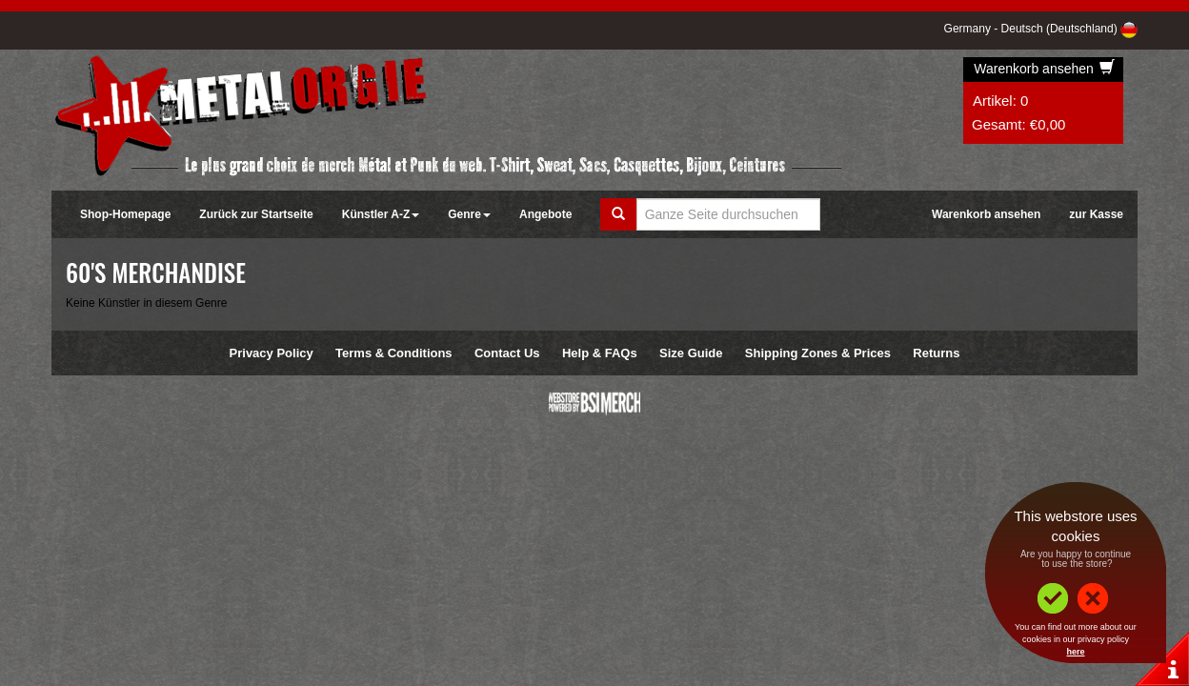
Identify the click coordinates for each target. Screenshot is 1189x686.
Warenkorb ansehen (1044, 68)
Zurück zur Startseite (255, 214)
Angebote (545, 214)
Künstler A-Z (381, 214)
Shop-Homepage (125, 214)
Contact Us (507, 353)
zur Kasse (1096, 214)
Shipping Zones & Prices (818, 353)
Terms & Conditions (394, 353)
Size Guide (690, 353)
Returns (936, 353)
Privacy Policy (271, 353)
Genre (469, 214)
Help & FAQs (599, 353)
